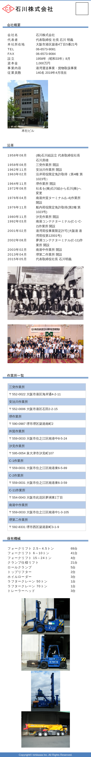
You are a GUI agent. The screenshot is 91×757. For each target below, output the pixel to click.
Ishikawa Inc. (40, 754)
